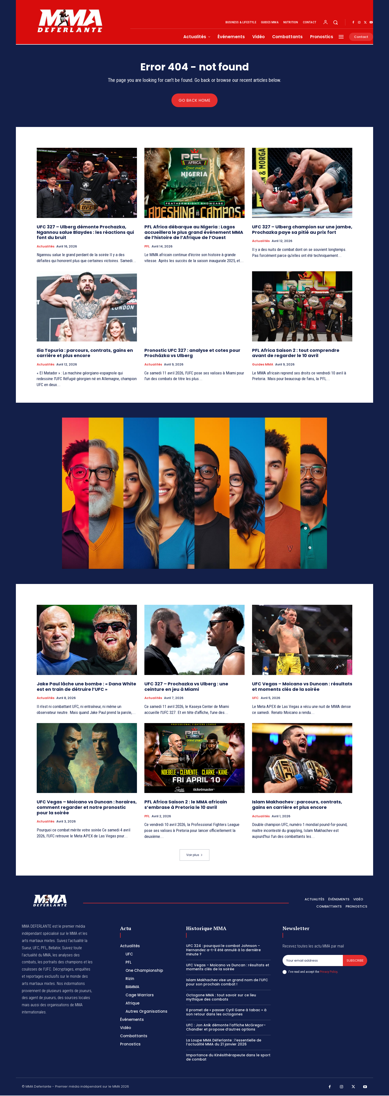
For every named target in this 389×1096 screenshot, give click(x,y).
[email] (313, 961)
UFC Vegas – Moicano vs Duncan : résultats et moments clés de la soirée (302, 687)
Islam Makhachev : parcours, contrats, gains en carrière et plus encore (297, 805)
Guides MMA (262, 365)
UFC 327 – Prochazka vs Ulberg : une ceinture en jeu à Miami (186, 687)
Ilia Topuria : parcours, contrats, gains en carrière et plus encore (85, 353)
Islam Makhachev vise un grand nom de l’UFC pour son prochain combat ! (227, 982)
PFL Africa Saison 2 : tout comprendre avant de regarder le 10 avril (295, 353)
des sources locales (74, 998)
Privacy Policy (328, 972)
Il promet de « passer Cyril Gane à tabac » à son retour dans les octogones (226, 1012)
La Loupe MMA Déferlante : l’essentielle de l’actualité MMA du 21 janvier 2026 (223, 1042)
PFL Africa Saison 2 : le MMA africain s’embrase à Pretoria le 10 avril (185, 805)
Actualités (45, 247)
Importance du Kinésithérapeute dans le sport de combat (228, 1057)
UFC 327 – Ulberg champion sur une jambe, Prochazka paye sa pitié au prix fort (302, 230)
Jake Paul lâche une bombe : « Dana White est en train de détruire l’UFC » (86, 687)
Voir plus (194, 855)
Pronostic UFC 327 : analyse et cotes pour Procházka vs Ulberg (192, 353)
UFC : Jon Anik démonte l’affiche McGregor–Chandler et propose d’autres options (226, 1027)
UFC (255, 698)
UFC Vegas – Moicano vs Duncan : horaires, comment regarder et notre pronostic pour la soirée (87, 807)
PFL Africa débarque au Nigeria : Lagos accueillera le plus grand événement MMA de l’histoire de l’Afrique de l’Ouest (193, 232)
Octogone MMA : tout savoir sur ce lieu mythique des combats (221, 997)
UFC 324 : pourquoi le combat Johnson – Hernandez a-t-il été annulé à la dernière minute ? (223, 950)
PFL (147, 247)
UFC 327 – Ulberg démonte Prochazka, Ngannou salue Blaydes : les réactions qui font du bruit (85, 232)
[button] (335, 22)
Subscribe (354, 961)
